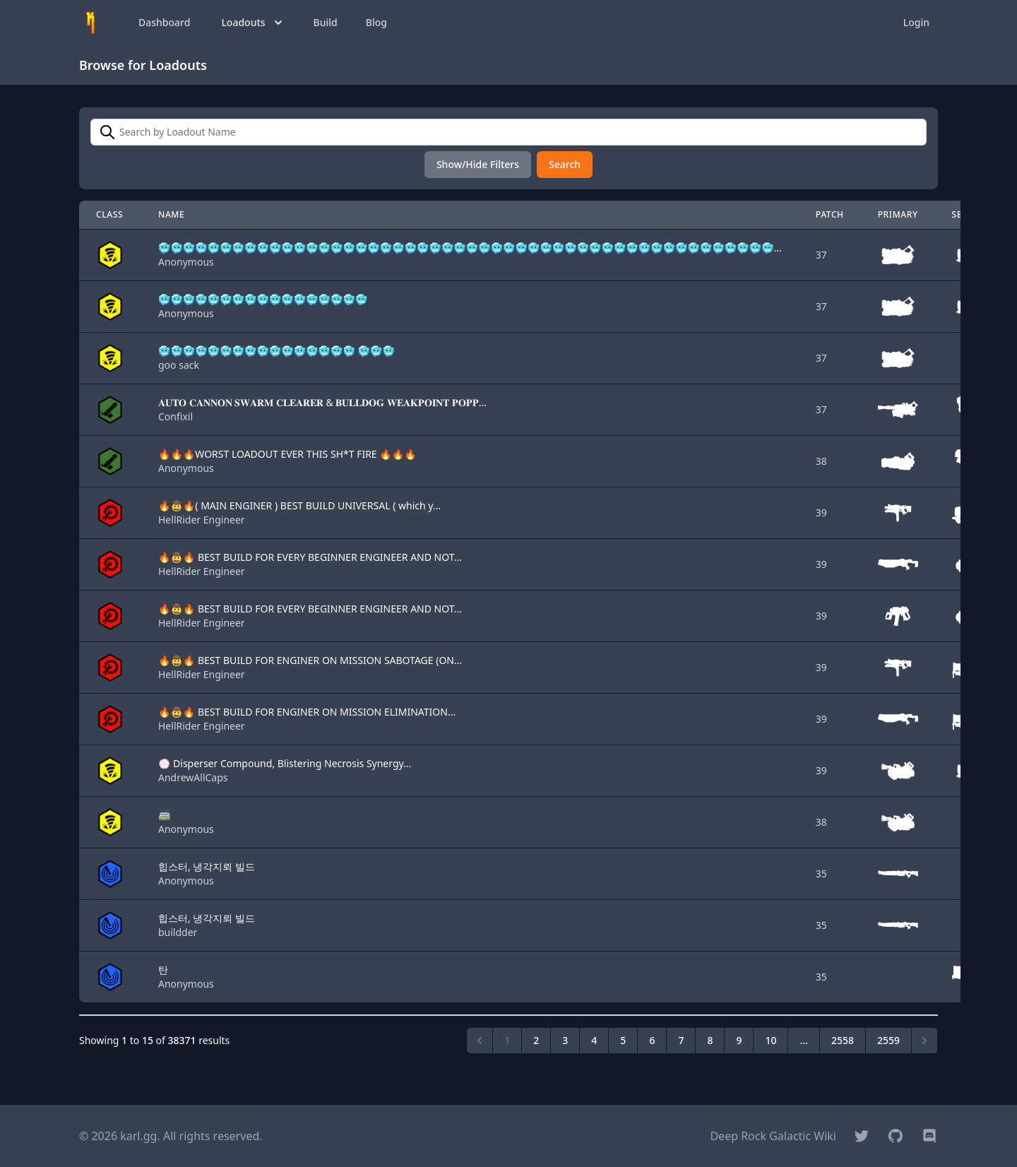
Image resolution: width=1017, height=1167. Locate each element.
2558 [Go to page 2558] (842, 1040)
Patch (830, 214)
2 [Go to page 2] (536, 1040)
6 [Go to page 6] (652, 1040)
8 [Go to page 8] (710, 1040)
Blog (376, 22)
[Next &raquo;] (924, 1040)
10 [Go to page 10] (770, 1040)
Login (916, 22)
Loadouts (253, 23)
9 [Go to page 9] (739, 1040)
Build (326, 22)
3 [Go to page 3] (565, 1040)
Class (109, 214)
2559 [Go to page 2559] (888, 1040)
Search (565, 164)
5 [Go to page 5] (623, 1040)
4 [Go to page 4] (594, 1040)
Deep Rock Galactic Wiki (773, 1136)
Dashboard (164, 22)
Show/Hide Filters (477, 164)
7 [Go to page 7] (681, 1040)
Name (171, 214)
